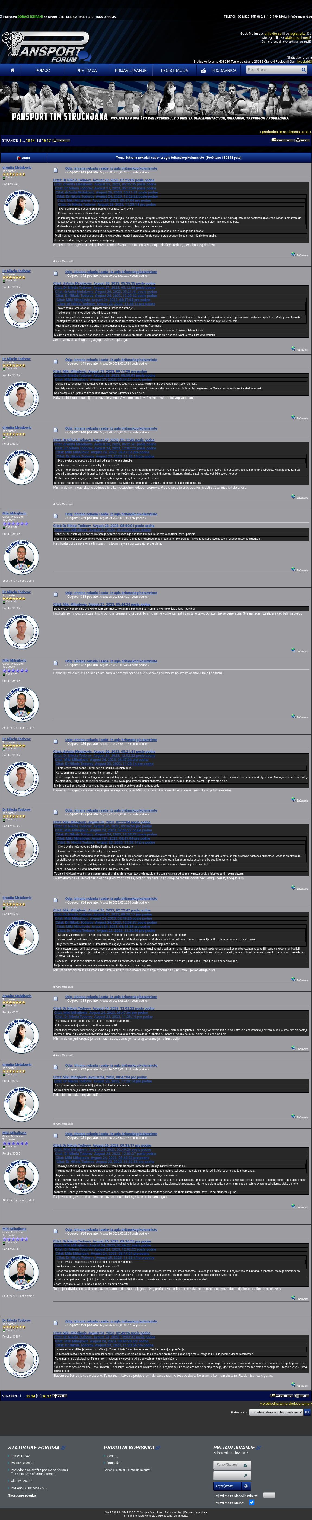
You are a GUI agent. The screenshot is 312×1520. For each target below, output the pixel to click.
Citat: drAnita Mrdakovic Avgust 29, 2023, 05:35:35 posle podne (105, 184)
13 (28, 140)
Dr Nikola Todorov (16, 271)
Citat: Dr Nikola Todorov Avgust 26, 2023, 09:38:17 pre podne (103, 914)
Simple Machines (151, 1512)
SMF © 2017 (130, 1512)
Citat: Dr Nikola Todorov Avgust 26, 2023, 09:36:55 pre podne (103, 826)
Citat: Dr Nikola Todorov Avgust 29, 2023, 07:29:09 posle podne (103, 180)
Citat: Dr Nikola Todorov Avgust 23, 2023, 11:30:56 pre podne (106, 930)
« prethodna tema (273, 132)
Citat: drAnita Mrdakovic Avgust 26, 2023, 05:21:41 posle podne (107, 192)
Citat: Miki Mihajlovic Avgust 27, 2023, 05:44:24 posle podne (103, 379)
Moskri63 (304, 61)
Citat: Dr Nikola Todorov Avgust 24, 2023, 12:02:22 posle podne (107, 196)
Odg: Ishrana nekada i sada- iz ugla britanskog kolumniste (111, 168)
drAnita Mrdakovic (16, 168)
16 (44, 140)
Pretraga (87, 70)
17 (49, 140)
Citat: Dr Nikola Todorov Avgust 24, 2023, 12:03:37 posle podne (106, 922)
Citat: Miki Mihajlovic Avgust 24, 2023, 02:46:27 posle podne (103, 830)
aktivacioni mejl (297, 38)
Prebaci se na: (240, 1412)
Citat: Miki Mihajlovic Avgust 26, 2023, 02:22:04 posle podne (101, 822)
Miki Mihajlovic (14, 513)
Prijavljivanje (130, 70)
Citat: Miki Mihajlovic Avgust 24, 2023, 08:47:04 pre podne (104, 200)
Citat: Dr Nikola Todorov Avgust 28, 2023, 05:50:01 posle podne (104, 375)
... (24, 140)
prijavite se (273, 33)
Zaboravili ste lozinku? (230, 1453)
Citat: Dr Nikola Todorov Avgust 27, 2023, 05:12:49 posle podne (105, 188)
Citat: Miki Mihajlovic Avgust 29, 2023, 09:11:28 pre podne (100, 371)
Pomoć (43, 70)
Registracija (174, 70)
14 (33, 140)
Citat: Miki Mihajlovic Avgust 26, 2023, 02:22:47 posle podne (101, 910)
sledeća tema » (299, 132)
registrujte (297, 33)
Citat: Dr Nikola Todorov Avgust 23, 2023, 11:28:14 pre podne (107, 204)
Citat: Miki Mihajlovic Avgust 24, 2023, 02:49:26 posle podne (103, 918)
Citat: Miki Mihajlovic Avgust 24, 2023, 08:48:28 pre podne (103, 926)
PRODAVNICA (217, 70)
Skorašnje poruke (22, 1495)
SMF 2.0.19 (112, 1512)
